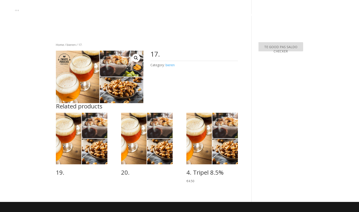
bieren (71, 45)
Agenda (345, 15)
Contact (302, 15)
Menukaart (324, 15)
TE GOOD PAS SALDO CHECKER (280, 48)
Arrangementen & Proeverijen (264, 15)
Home (228, 15)
